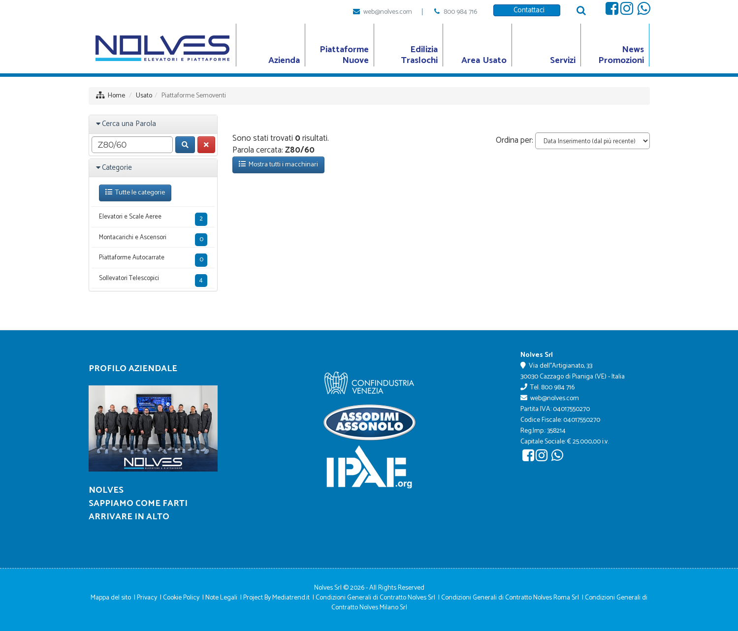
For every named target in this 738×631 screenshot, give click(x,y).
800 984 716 (460, 12)
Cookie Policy (181, 597)
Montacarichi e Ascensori (153, 239)
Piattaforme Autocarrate (153, 259)
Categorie (117, 167)
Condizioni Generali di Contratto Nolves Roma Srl (510, 597)
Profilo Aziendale (133, 368)
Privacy (147, 597)
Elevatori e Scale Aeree (153, 219)
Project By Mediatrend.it (276, 597)
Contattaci (527, 10)
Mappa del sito (111, 597)
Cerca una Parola (129, 124)
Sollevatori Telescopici (153, 280)
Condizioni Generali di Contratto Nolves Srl (375, 597)
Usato (144, 95)
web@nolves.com (387, 12)
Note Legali (221, 597)
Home (116, 95)
